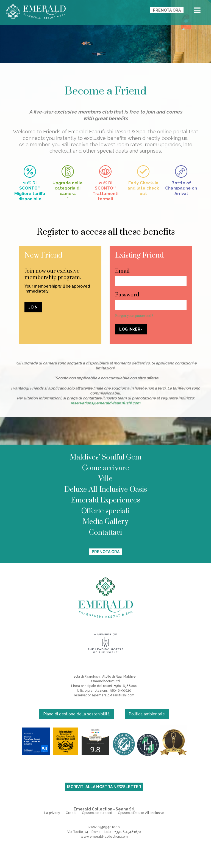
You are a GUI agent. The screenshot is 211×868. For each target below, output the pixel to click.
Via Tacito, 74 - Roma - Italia (89, 832)
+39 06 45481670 (128, 832)
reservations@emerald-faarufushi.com (104, 695)
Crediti (71, 813)
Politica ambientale (147, 714)
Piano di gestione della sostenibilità (76, 714)
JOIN (33, 307)
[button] (197, 11)
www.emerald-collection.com (104, 837)
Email (122, 271)
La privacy (52, 813)
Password (127, 295)
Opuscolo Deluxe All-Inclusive (141, 813)
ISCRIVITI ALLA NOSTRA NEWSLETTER (104, 787)
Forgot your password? (134, 315)
